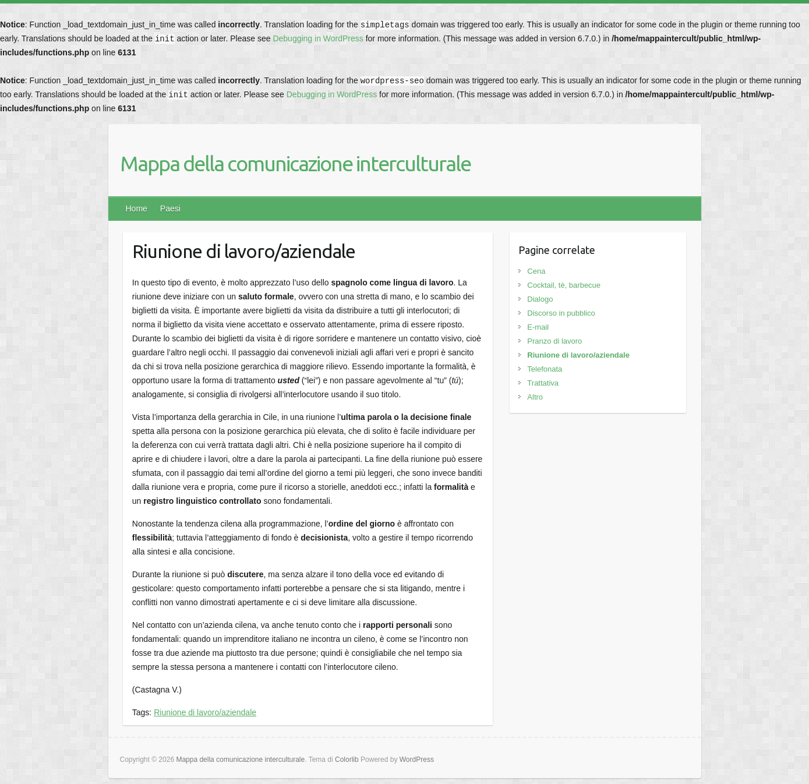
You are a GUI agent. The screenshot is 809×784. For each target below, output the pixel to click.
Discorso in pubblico (561, 313)
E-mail (538, 327)
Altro (535, 397)
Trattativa (543, 383)
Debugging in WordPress (318, 38)
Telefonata (544, 369)
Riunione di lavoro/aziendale (205, 712)
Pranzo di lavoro (554, 341)
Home (136, 208)
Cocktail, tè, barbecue (563, 285)
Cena (536, 271)
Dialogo (540, 299)
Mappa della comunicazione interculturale (295, 163)
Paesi (170, 208)
